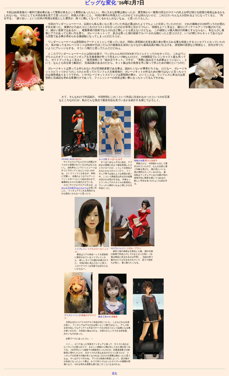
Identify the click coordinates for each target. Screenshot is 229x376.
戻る (114, 373)
